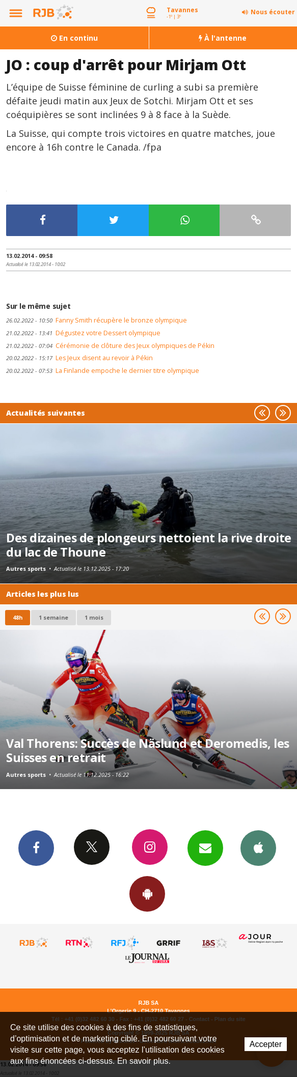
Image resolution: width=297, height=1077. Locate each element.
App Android (147, 893)
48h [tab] (17, 617)
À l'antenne (223, 38)
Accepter (266, 1044)
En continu (74, 38)
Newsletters (205, 847)
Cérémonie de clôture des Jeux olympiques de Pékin (110, 345)
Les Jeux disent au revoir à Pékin (79, 358)
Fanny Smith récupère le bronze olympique (96, 320)
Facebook (36, 847)
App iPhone (258, 847)
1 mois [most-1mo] (94, 617)
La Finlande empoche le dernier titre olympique (102, 370)
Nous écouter (273, 12)
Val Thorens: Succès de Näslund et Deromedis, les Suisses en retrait (147, 750)
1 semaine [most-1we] (53, 617)
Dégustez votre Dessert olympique (83, 333)
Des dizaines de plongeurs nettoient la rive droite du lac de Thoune (148, 545)
